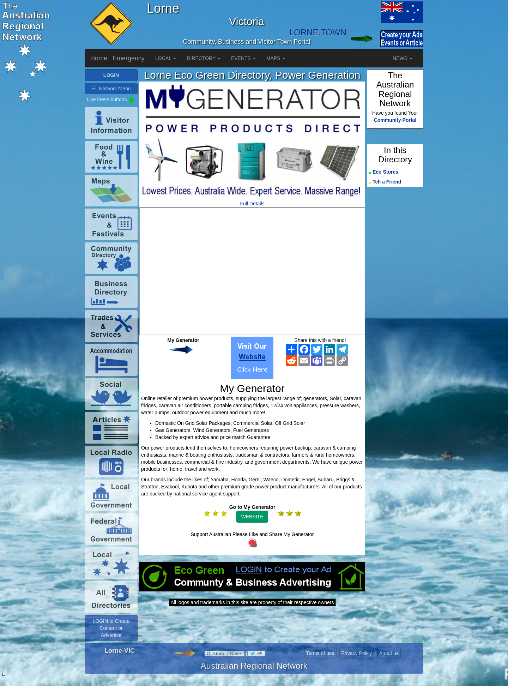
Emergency (129, 58)
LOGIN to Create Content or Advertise (110, 628)
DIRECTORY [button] (203, 58)
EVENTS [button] (243, 58)
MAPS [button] (275, 58)
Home (98, 58)
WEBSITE (252, 516)
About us (389, 653)
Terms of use (320, 653)
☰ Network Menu (111, 88)
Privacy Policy (356, 653)
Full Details (252, 203)
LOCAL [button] (165, 58)
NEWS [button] (402, 58)
